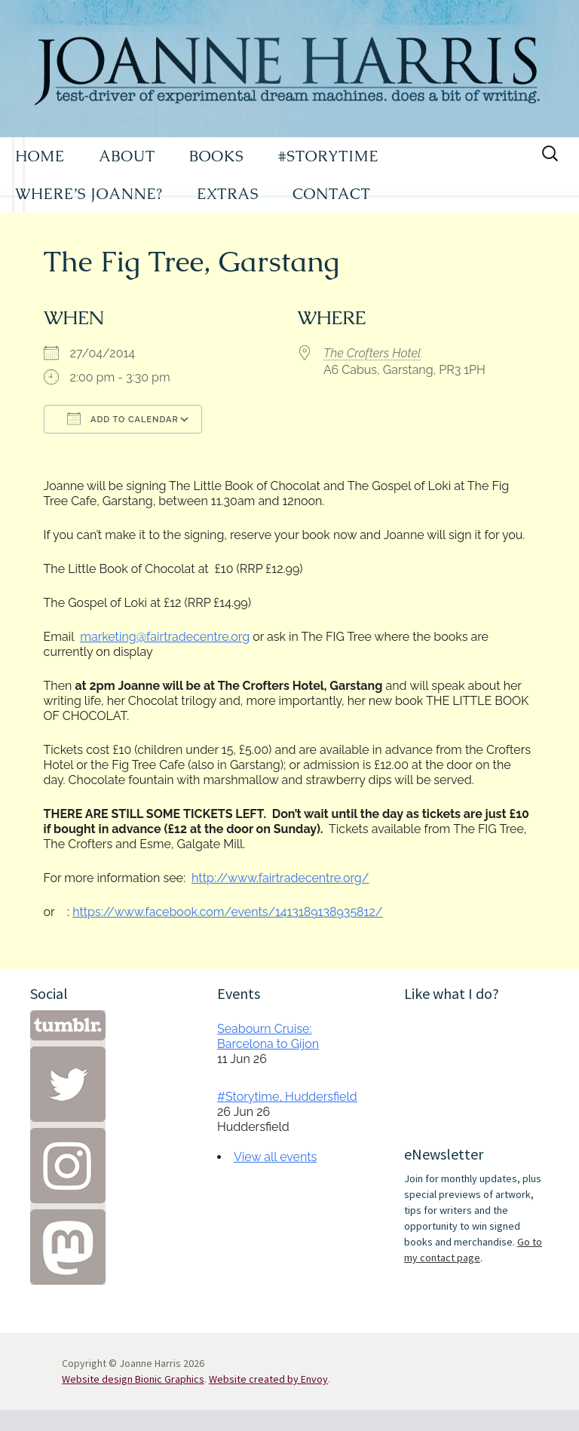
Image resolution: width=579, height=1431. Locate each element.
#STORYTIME (328, 156)
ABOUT (127, 156)
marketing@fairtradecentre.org (165, 637)
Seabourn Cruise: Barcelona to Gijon (268, 1036)
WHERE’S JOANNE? (89, 194)
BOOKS (216, 156)
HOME (40, 156)
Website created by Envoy (268, 1379)
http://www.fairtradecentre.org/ (280, 878)
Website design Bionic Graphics (133, 1379)
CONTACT (332, 194)
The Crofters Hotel (372, 353)
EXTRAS (228, 194)
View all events (275, 1157)
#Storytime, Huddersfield (287, 1096)
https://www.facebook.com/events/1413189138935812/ (227, 912)
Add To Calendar (123, 418)
